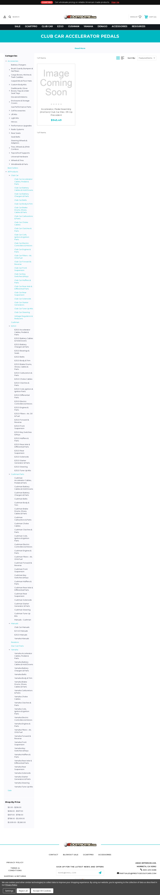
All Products (13, 172)
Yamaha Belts (20, 674)
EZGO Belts (19, 357)
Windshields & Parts (19, 164)
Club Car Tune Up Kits (23, 308)
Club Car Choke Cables (21, 223)
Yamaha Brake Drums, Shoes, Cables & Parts (20, 684)
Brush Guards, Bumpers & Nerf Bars (22, 69)
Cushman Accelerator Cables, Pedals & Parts (22, 480)
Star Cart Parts (17, 646)
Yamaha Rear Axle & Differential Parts (23, 762)
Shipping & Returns (15, 876)
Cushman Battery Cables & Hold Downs (23, 487)
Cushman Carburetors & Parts (22, 518)
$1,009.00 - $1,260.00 (17, 822)
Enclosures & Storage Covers (20, 102)
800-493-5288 (149, 870)
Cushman (15, 322)
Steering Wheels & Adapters (19, 141)
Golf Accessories (18, 111)
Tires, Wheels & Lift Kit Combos (20, 148)
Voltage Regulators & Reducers (23, 317)
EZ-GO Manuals (21, 631)
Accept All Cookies (42, 890)
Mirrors (14, 122)
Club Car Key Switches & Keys (21, 275)
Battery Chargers (18, 65)
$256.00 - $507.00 (15, 811)
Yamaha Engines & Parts (22, 725)
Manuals (14, 623)
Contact (53, 855)
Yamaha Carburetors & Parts (23, 691)
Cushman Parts (17, 474)
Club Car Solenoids (22, 299)
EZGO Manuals (20, 635)
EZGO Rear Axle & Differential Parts (22, 445)
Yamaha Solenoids (22, 773)
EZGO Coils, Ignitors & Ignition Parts (23, 390)
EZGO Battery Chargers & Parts (21, 345)
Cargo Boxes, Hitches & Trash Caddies (21, 76)
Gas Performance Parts (21, 107)
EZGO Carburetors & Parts (23, 374)
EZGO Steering (21, 467)
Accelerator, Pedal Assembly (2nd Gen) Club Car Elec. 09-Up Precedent (56, 112)
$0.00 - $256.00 (14, 807)
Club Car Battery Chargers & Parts (21, 195)
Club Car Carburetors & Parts (23, 217)
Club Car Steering (22, 312)
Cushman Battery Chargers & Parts (21, 494)
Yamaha (14, 650)
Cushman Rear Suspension (20, 595)
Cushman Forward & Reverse (23, 564)
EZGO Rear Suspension (19, 452)
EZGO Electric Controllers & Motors (23, 402)
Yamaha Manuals (21, 638)
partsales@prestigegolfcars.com (138, 873)
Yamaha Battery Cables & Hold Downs (23, 663)
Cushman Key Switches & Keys (21, 576)
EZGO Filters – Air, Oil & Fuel (23, 414)
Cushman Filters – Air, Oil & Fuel (23, 558)
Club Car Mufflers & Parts (22, 281)
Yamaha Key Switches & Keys (21, 749)
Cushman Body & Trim (21, 504)
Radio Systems (17, 129)
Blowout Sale (70, 855)
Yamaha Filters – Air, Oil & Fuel (22, 731)
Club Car (15, 175)
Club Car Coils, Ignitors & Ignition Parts (21, 237)
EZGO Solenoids (21, 457)
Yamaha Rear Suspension (20, 768)
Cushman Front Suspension (21, 570)
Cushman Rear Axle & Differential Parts (23, 588)
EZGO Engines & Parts (21, 408)
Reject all (23, 890)
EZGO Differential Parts (22, 396)
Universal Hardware (19, 157)
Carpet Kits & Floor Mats (21, 81)
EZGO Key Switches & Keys (23, 433)
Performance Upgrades (21, 126)
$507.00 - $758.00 (15, 815)
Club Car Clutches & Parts (22, 229)
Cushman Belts (20, 499)
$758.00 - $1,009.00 (16, 818)
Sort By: (131, 58)
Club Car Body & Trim (23, 204)
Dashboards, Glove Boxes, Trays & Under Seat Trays (20, 90)
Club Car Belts (20, 200)
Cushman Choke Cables (21, 524)
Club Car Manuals (21, 627)
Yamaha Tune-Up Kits (23, 787)
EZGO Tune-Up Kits (22, 470)
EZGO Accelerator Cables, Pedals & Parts (22, 332)
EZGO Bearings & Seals (21, 352)
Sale (10, 790)
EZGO (13, 326)
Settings (9, 890)
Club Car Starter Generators (21, 303)
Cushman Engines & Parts (22, 552)
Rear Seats (16, 133)
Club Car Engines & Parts (22, 250)
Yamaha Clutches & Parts (22, 704)
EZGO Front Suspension (19, 427)
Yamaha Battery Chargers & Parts (21, 669)
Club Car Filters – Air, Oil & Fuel (23, 256)
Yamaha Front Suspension (20, 743)
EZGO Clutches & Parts (21, 384)
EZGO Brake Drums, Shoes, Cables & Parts (23, 366)
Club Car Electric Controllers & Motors (23, 244)
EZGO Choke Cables (23, 379)
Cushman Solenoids (23, 600)
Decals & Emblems (19, 97)
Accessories (13, 61)
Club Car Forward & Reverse (22, 263)
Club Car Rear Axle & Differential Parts (23, 287)
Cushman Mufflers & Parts (22, 582)
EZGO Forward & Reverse (21, 421)
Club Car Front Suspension (20, 269)
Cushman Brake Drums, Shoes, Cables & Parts (21, 511)
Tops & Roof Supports (20, 153)
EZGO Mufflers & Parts (21, 439)
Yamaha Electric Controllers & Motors (23, 718)
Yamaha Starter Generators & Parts (22, 778)
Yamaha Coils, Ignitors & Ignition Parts (21, 711)
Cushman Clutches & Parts (23, 531)
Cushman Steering (22, 610)
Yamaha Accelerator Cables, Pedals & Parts (23, 655)
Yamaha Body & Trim (23, 678)
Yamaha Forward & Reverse (22, 737)
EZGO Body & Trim (22, 360)
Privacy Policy (15, 862)
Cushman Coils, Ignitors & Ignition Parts (21, 538)
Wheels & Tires (17, 160)
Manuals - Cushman (22, 620)
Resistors (15, 642)
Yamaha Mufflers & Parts (22, 755)
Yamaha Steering (21, 783)
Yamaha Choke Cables (21, 697)
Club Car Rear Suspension (20, 293)
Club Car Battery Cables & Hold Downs (23, 189)
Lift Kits (14, 114)
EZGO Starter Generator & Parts (22, 461)
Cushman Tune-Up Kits (22, 614)
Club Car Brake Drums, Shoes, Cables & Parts (20, 209)
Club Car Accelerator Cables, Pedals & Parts (23, 181)
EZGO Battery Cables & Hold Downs (23, 339)
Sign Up (115, 2)
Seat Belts (15, 137)
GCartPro (88, 855)
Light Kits (15, 118)
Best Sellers (13, 168)
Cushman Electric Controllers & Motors (23, 545)
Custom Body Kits (18, 84)
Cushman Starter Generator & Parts (22, 605)
